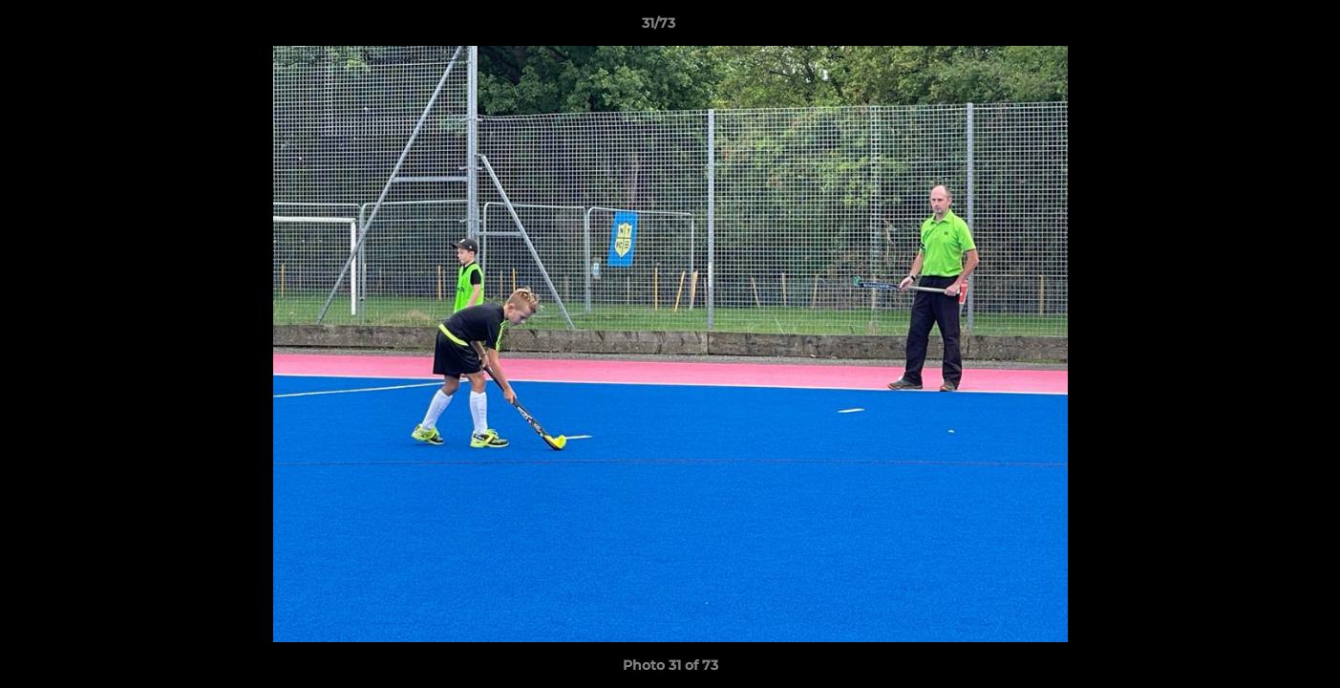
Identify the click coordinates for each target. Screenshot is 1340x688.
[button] (1259, 27)
